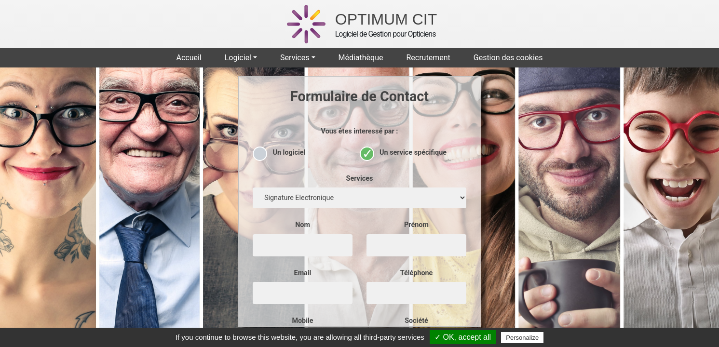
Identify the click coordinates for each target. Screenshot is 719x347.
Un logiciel (279, 152)
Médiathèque (360, 57)
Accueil (188, 57)
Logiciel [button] (238, 57)
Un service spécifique (403, 152)
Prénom (416, 225)
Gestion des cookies (508, 57)
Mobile (302, 321)
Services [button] (294, 57)
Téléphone (416, 273)
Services (359, 178)
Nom (302, 225)
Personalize (522, 337)
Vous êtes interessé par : (359, 131)
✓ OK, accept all (462, 337)
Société (416, 321)
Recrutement (428, 57)
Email (303, 273)
